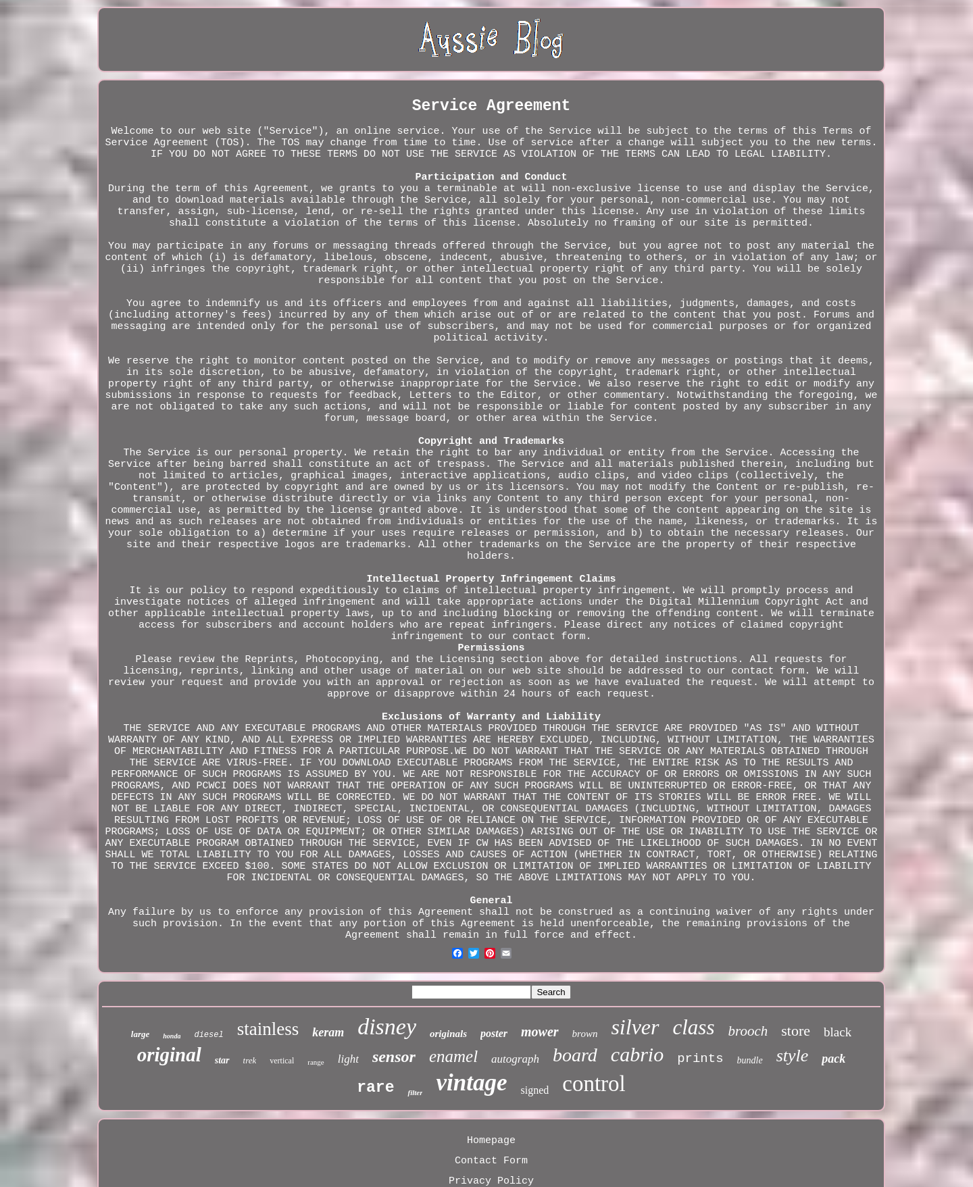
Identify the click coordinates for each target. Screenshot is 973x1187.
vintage (471, 1082)
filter (414, 1092)
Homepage (491, 1140)
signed (534, 1090)
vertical (282, 1060)
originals (448, 1033)
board (575, 1054)
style (792, 1055)
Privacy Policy (491, 1181)
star (222, 1060)
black (837, 1032)
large (140, 1034)
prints (700, 1058)
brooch (748, 1031)
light (348, 1059)
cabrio (637, 1054)
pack (833, 1058)
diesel (208, 1035)
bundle (750, 1060)
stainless (268, 1029)
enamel (453, 1056)
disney (386, 1026)
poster (493, 1033)
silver (635, 1027)
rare (375, 1087)
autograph (515, 1059)
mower (540, 1031)
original (169, 1054)
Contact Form (491, 1161)
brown (585, 1033)
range (315, 1062)
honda (171, 1036)
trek (250, 1060)
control (593, 1083)
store (795, 1030)
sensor (394, 1056)
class (694, 1027)
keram (328, 1032)
